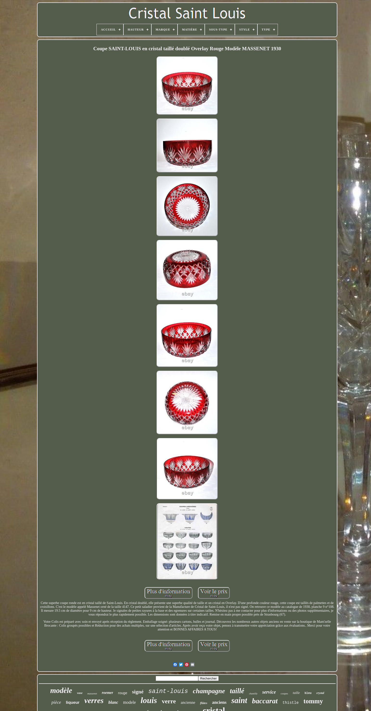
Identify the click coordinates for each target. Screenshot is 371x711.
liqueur (73, 702)
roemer (107, 693)
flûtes (203, 703)
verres (93, 700)
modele (129, 702)
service (269, 692)
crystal (320, 693)
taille (296, 693)
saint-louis (168, 691)
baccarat (265, 701)
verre (169, 701)
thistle (290, 703)
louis (149, 700)
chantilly (253, 693)
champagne (209, 691)
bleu (308, 693)
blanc (113, 702)
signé (138, 692)
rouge (122, 693)
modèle (61, 690)
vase (80, 693)
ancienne (188, 702)
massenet (92, 693)
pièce (56, 702)
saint (239, 700)
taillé (237, 691)
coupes (284, 693)
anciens (219, 702)
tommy (313, 701)
